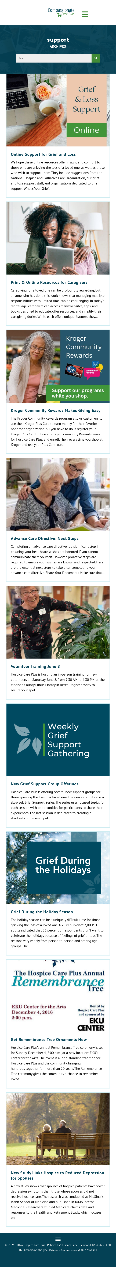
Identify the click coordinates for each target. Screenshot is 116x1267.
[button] (85, 14)
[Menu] (58, 1239)
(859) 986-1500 (32, 1250)
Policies (51, 1245)
